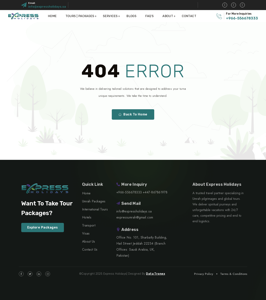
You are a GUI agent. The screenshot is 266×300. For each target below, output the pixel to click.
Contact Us (89, 249)
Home (52, 16)
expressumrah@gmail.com (134, 217)
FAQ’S (149, 16)
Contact (189, 16)
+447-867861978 (155, 192)
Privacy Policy (203, 274)
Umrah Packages (93, 201)
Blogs (131, 16)
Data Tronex (155, 274)
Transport (88, 225)
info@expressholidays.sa (47, 6)
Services (110, 16)
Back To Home (133, 114)
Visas (86, 233)
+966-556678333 (242, 18)
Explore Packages (42, 227)
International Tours (95, 209)
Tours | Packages (79, 16)
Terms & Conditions (233, 274)
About (167, 16)
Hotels (86, 217)
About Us (88, 241)
